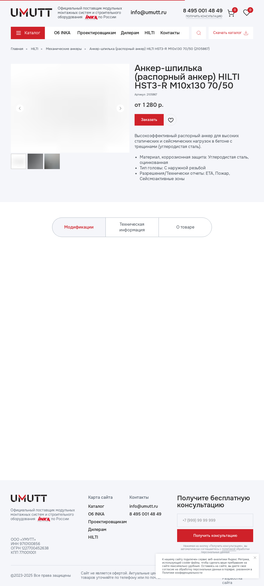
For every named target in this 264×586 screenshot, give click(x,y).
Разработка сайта (232, 580)
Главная (17, 49)
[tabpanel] (132, 347)
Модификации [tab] (79, 227)
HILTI (34, 49)
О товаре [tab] (185, 227)
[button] (203, 16)
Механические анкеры (64, 49)
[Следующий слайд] (120, 108)
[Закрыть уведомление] (255, 557)
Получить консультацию (215, 535)
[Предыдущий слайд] (20, 108)
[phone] (215, 520)
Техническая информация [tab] (132, 227)
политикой (229, 549)
